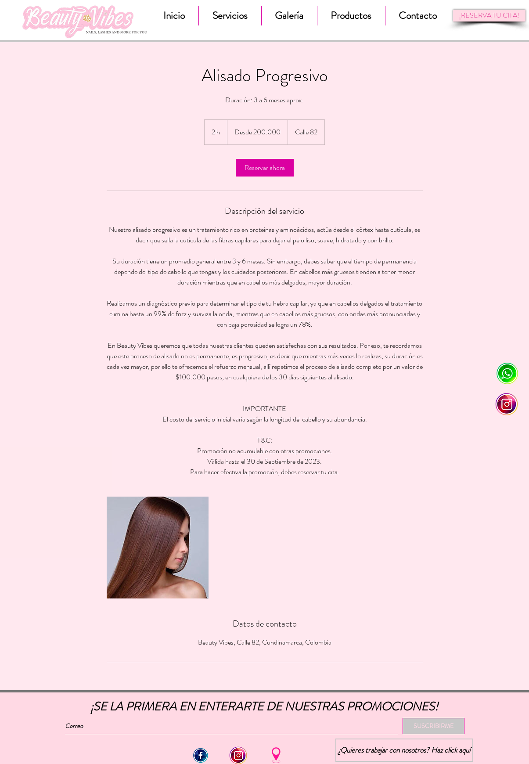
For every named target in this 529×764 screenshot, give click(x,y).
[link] (265, 168)
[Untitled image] (158, 547)
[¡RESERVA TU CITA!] (489, 16)
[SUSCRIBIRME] (433, 726)
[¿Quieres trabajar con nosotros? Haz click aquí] (404, 750)
